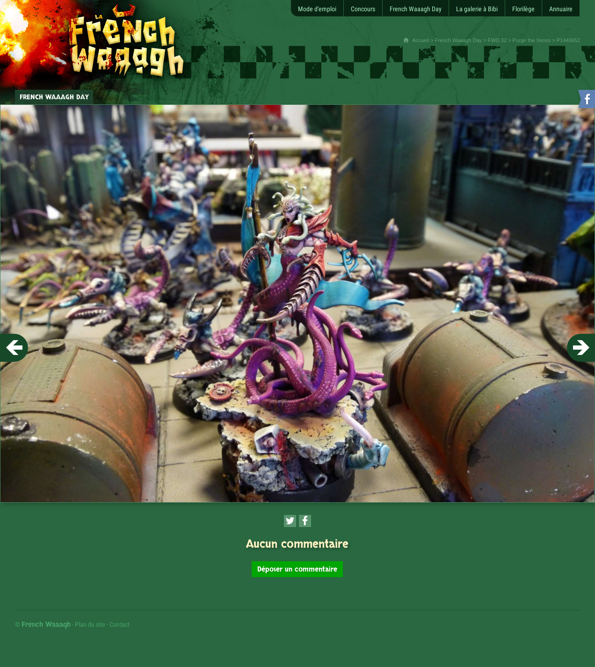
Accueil (421, 40)
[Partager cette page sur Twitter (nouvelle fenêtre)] (290, 521)
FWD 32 (497, 40)
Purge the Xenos (532, 40)
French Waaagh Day (458, 40)
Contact (119, 624)
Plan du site (90, 624)
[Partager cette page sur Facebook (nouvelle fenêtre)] (305, 521)
